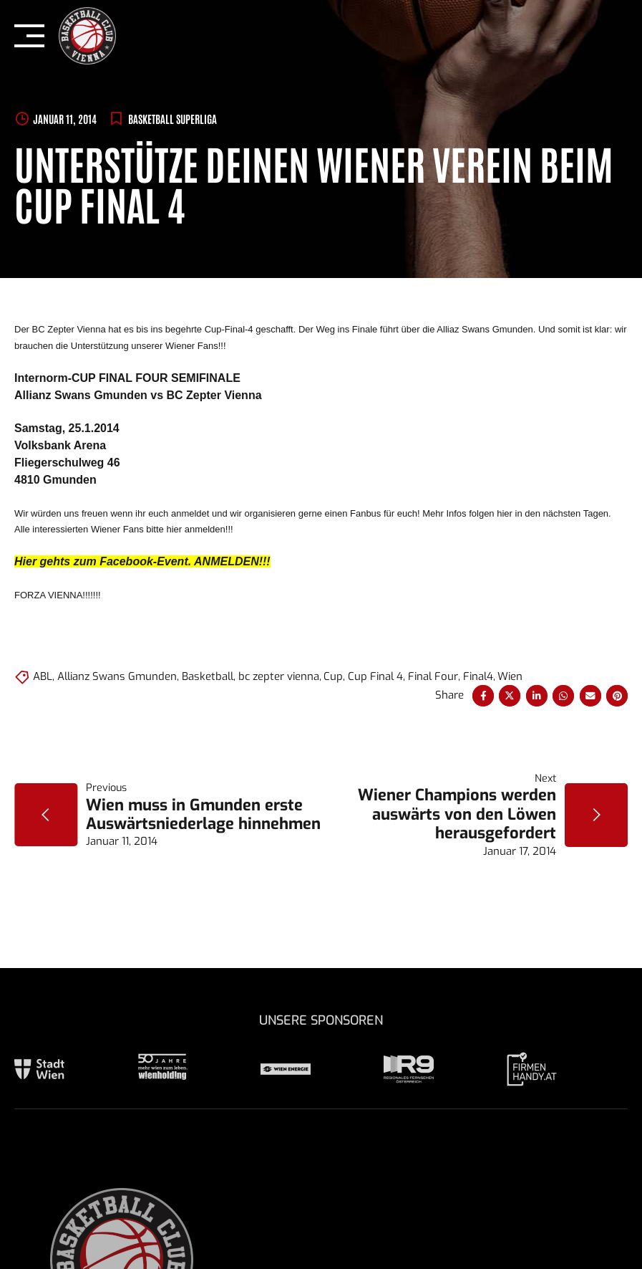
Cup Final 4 (375, 676)
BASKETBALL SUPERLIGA (172, 118)
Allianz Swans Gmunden (117, 676)
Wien (509, 676)
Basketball (207, 676)
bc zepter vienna (278, 676)
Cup (333, 676)
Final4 (478, 676)
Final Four (433, 676)
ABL (42, 676)
